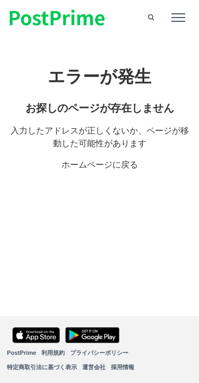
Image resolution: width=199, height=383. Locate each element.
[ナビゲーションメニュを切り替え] (178, 18)
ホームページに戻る (100, 164)
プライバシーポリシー (99, 352)
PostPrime (21, 352)
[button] (151, 17)
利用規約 (53, 352)
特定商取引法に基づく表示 (42, 367)
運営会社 (94, 367)
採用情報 (122, 367)
